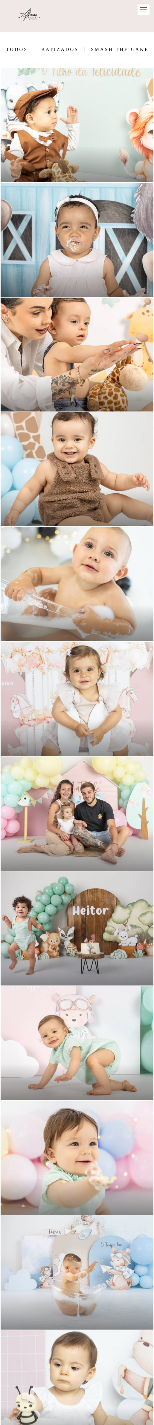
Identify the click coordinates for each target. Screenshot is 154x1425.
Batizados (60, 49)
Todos (17, 49)
